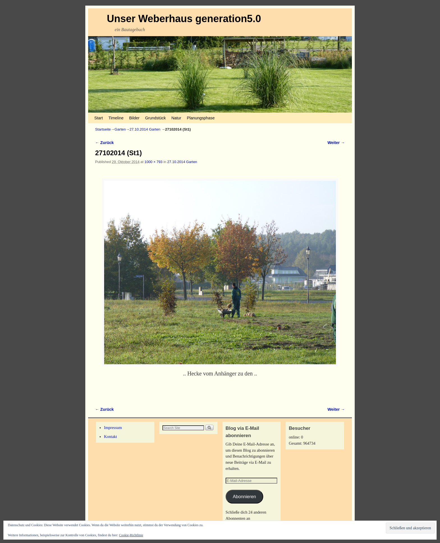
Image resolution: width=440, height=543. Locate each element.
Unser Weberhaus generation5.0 (184, 18)
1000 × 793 (153, 162)
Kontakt (110, 436)
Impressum (113, 427)
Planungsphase (201, 118)
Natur (176, 118)
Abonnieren (244, 496)
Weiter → (336, 142)
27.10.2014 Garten (144, 129)
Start (98, 118)
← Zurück (104, 142)
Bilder (134, 118)
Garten (120, 129)
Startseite (103, 129)
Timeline (115, 118)
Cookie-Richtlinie (131, 535)
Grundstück (155, 118)
